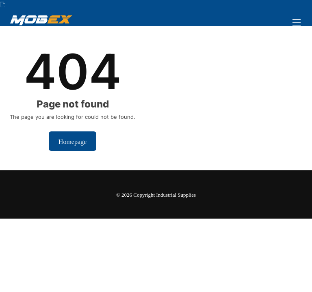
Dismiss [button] (176, 277)
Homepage (72, 141)
